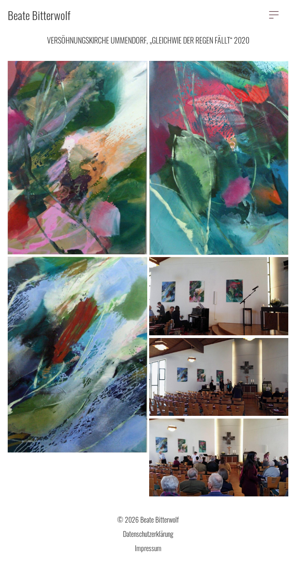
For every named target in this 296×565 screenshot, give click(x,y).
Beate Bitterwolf (39, 15)
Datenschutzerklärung (148, 534)
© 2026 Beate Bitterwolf (148, 520)
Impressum (148, 548)
